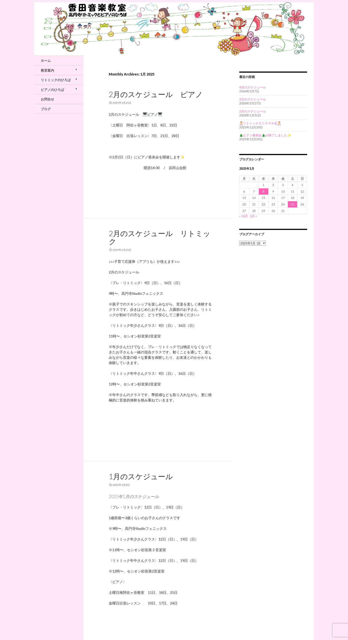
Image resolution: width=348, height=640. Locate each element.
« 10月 (243, 216)
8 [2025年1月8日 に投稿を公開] (263, 191)
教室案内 (47, 70)
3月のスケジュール (252, 99)
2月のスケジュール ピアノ (156, 94)
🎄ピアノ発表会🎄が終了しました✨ (265, 135)
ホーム (46, 60)
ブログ (46, 109)
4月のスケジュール (252, 87)
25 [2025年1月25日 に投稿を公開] (292, 204)
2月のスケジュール (252, 111)
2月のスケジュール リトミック (159, 237)
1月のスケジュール (141, 476)
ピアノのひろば (52, 90)
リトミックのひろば (56, 80)
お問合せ (47, 99)
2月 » (253, 216)
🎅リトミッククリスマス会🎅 (260, 123)
